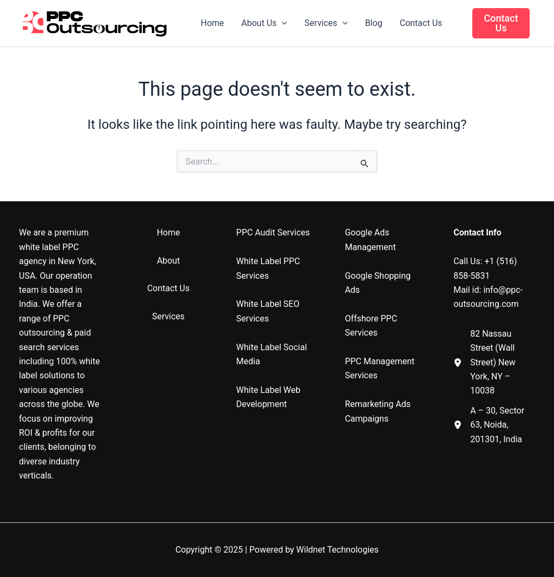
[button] (501, 23)
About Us (264, 23)
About (168, 260)
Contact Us (421, 23)
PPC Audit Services (273, 232)
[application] (281, 23)
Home (212, 23)
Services (326, 23)
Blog (373, 23)
